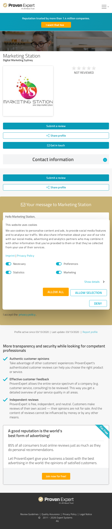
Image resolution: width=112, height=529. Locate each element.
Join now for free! (56, 476)
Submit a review (56, 126)
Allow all (56, 291)
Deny (98, 303)
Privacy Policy (25, 255)
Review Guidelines (29, 514)
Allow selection (88, 292)
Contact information (69, 159)
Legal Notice (86, 514)
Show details (92, 282)
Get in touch (56, 145)
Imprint (10, 255)
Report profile (90, 332)
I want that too (55, 25)
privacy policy (27, 314)
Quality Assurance (51, 514)
